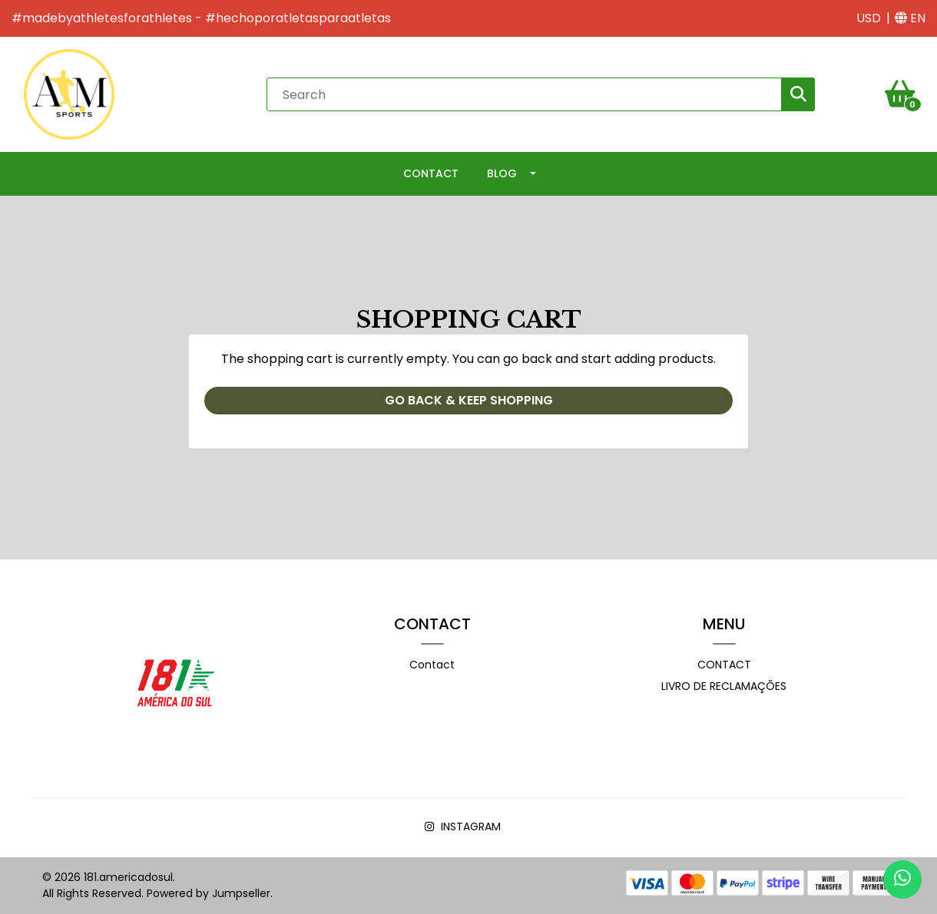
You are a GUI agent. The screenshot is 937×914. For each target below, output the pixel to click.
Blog (502, 173)
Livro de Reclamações (723, 686)
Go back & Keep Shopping (469, 400)
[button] (868, 18)
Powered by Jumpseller (208, 893)
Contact (431, 173)
